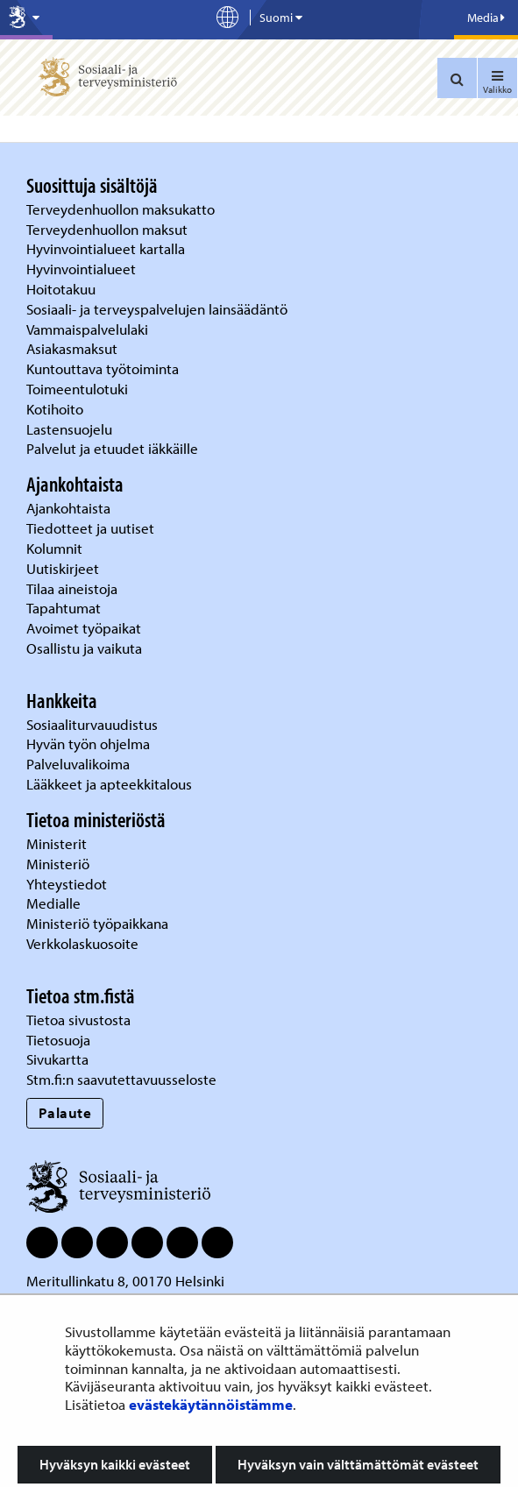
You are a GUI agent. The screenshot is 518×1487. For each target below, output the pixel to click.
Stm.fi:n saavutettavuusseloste (121, 1079)
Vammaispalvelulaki (89, 329)
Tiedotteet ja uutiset (92, 528)
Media (486, 17)
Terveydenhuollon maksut (108, 229)
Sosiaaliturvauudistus (92, 724)
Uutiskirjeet (64, 568)
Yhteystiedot (68, 883)
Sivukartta (57, 1059)
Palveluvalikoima (78, 763)
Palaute (65, 1112)
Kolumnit (56, 548)
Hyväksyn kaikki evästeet (114, 1464)
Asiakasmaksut (71, 348)
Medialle (55, 903)
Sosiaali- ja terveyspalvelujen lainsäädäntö (158, 309)
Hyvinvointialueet (82, 268)
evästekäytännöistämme (211, 1404)
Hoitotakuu (62, 289)
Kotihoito (54, 409)
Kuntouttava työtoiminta (102, 368)
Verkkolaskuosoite (84, 943)
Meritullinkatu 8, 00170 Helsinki (125, 1280)
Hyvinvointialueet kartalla (107, 248)
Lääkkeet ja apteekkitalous (109, 784)
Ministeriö (59, 863)
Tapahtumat (63, 607)
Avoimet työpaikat (83, 628)
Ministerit (58, 843)
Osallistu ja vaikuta (84, 648)
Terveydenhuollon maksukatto (122, 209)
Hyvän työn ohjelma (88, 743)
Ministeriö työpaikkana (99, 923)
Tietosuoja (58, 1039)
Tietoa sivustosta (78, 1019)
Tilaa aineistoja (71, 588)
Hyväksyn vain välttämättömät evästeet (358, 1464)
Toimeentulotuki (78, 388)
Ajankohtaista (68, 508)
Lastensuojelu (71, 429)
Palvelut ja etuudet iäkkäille (112, 448)
